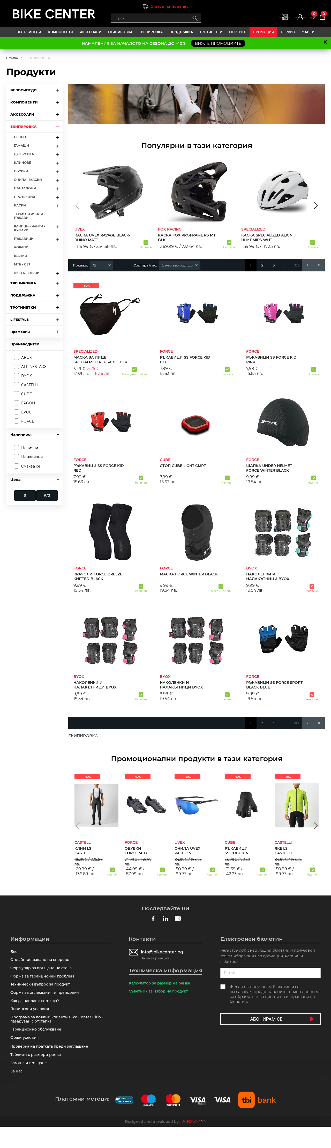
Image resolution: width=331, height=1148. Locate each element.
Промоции (263, 32)
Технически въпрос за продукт (41, 990)
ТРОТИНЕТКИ (211, 32)
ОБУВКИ (21, 171)
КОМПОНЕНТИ (60, 32)
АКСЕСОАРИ (90, 32)
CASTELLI (29, 385)
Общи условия (25, 1052)
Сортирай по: (145, 265)
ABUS (26, 357)
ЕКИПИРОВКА (120, 32)
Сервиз (288, 32)
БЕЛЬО (20, 137)
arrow (57, 90)
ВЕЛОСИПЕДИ (29, 32)
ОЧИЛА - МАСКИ (28, 180)
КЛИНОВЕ (22, 163)
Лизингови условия (30, 1019)
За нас (17, 1091)
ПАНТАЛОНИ (25, 188)
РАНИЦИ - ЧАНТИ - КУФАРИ (29, 228)
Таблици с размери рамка (37, 1072)
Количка (319, 16)
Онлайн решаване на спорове (41, 961)
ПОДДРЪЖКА (181, 32)
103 (296, 265)
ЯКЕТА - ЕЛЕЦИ (27, 273)
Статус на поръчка (170, 6)
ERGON (28, 403)
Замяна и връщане (29, 1081)
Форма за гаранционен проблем (43, 981)
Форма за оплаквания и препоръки (46, 1000)
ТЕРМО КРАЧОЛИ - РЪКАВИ (29, 216)
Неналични (32, 457)
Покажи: (80, 265)
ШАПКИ (20, 256)
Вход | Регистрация (278, 21)
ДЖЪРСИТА (24, 154)
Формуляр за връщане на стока (42, 971)
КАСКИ (20, 205)
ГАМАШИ (21, 145)
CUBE (26, 394)
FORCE (27, 421)
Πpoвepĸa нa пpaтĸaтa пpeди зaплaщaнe (51, 1062)
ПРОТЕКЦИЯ (24, 197)
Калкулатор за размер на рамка (161, 983)
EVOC (26, 412)
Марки (308, 32)
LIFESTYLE (237, 32)
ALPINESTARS (34, 366)
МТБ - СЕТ (22, 264)
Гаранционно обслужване (37, 1043)
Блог (15, 952)
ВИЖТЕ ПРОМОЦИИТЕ (218, 43)
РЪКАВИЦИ (24, 239)
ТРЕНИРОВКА (151, 32)
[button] (77, 205)
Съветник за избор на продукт (160, 993)
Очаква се (30, 466)
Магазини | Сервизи (246, 21)
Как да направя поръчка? (36, 1009)
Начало (12, 58)
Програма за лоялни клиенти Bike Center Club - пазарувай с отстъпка (58, 1031)
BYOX (26, 376)
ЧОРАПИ (21, 247)
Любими (303, 16)
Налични (29, 448)
